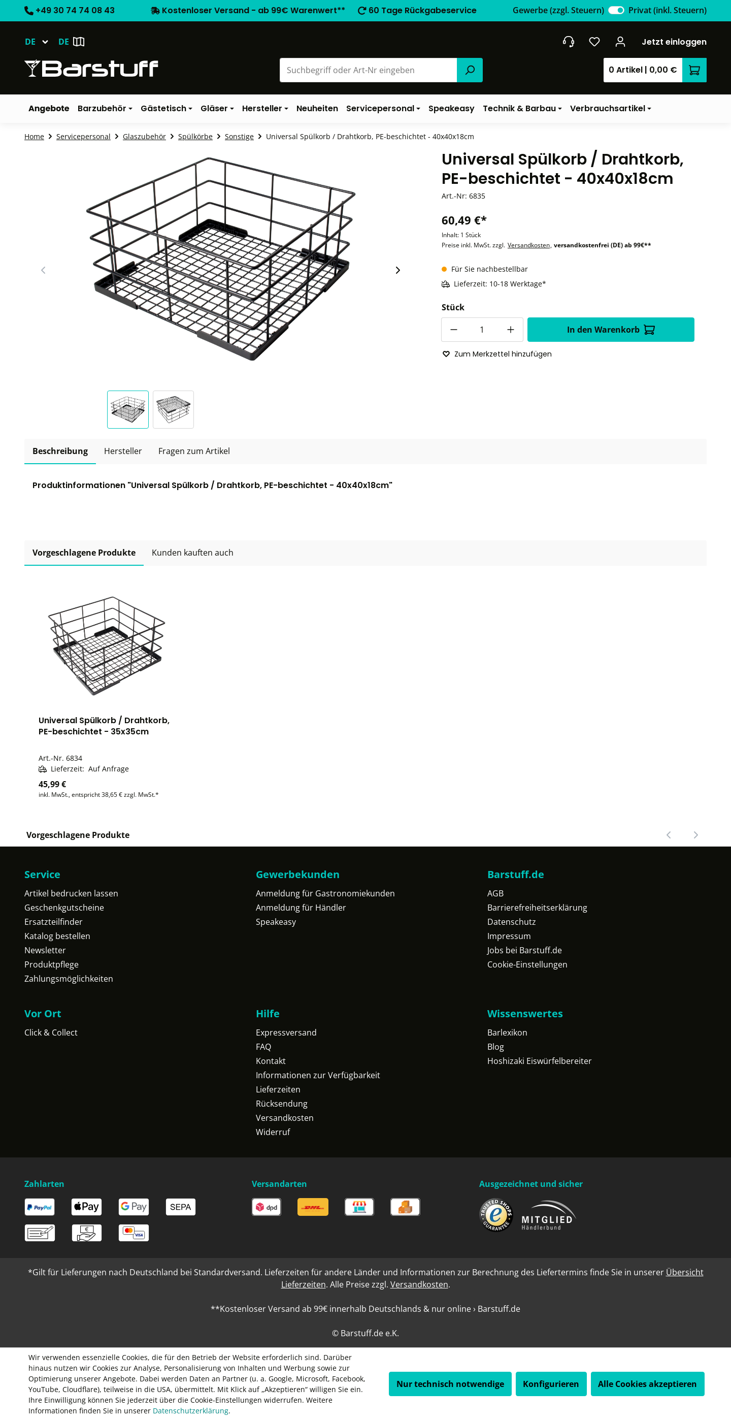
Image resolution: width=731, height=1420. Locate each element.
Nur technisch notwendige (450, 1384)
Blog (495, 1046)
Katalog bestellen (57, 936)
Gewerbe (558, 10)
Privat (667, 10)
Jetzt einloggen (674, 42)
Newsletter (45, 950)
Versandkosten (529, 245)
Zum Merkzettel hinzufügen (497, 354)
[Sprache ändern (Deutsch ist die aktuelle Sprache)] (41, 41)
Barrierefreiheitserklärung (537, 907)
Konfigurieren (551, 1384)
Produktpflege (51, 964)
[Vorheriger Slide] (43, 270)
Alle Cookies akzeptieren (647, 1384)
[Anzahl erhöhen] (511, 329)
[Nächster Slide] (397, 270)
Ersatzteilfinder (53, 921)
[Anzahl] (482, 329)
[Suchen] (469, 70)
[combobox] (369, 70)
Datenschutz (511, 921)
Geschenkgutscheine (64, 907)
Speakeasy (276, 921)
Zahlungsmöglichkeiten (68, 978)
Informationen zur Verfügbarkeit (318, 1075)
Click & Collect (51, 1032)
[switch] (616, 10)
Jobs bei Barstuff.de (524, 950)
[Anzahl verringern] (453, 329)
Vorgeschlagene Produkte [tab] (84, 552)
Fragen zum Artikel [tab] (194, 451)
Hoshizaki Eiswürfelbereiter (539, 1061)
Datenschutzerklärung (190, 1410)
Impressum (509, 936)
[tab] (60, 451)
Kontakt (271, 1061)
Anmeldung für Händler (301, 907)
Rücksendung (282, 1103)
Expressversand (286, 1032)
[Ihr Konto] (621, 41)
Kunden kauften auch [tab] (193, 552)
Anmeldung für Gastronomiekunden (325, 893)
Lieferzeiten (278, 1089)
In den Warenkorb (611, 329)
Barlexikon (507, 1032)
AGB (495, 893)
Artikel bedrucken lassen (71, 893)
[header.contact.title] (568, 41)
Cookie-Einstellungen (527, 964)
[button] (130, 410)
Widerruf (273, 1132)
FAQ (263, 1046)
